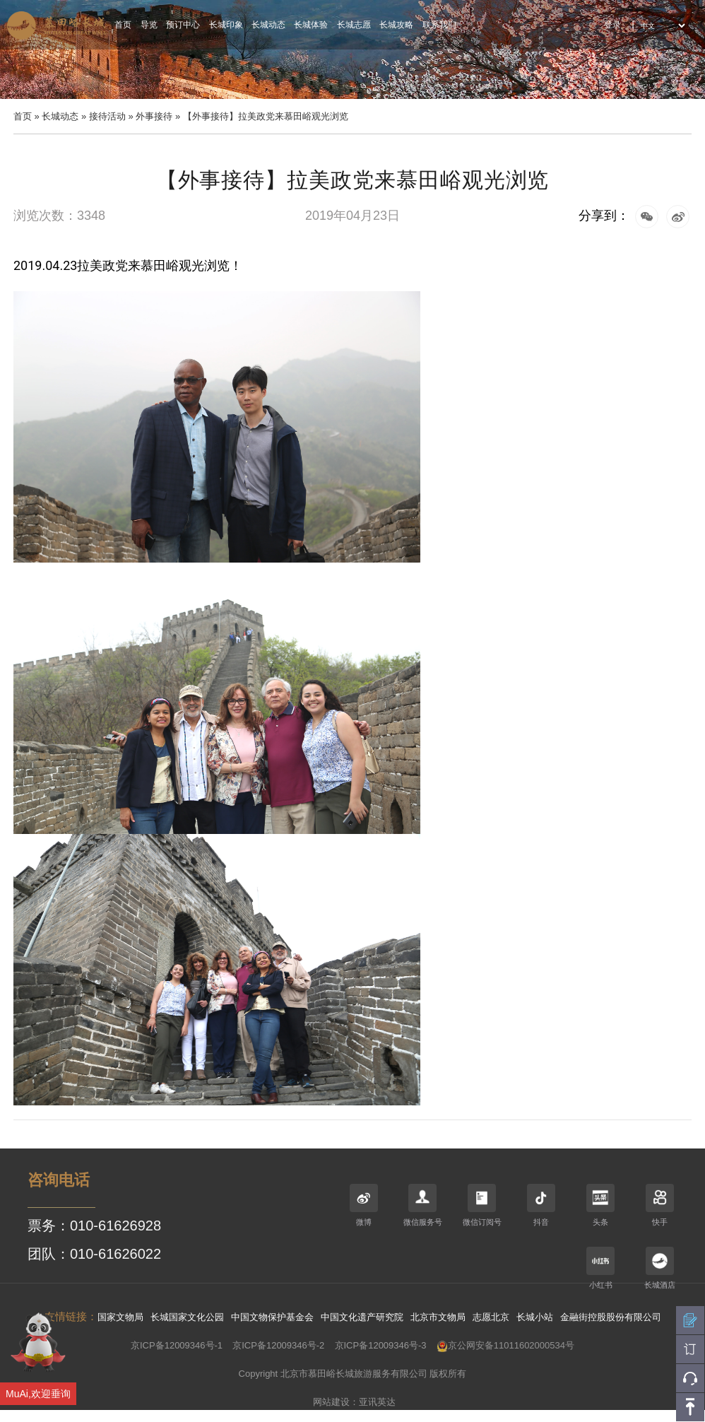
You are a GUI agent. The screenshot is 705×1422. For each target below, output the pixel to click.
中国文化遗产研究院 (362, 1317)
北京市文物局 (438, 1317)
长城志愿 (354, 25)
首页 (122, 25)
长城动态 (268, 25)
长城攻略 (396, 25)
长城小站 (534, 1317)
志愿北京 (491, 1317)
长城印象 (226, 25)
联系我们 (439, 25)
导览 (149, 25)
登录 (612, 25)
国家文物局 (120, 1317)
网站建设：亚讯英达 (354, 1402)
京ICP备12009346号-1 (177, 1345)
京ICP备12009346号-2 (278, 1345)
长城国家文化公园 (187, 1317)
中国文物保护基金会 (272, 1317)
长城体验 (311, 25)
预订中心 (183, 25)
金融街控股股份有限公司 (610, 1317)
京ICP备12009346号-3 (381, 1345)
